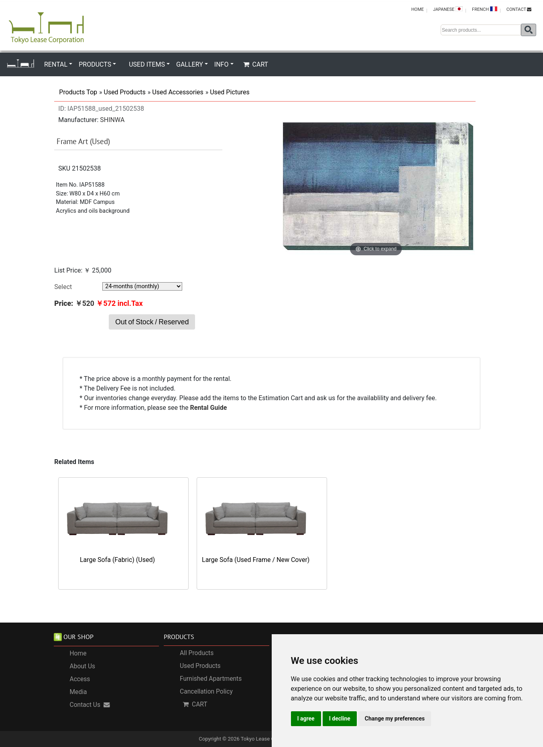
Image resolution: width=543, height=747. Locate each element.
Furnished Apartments (211, 678)
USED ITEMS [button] (147, 64)
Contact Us (90, 704)
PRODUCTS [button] (95, 64)
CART (255, 64)
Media (78, 692)
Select (63, 287)
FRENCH (484, 9)
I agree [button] (306, 718)
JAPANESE (448, 9)
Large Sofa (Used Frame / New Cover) (255, 560)
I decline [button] (339, 718)
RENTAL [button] (55, 64)
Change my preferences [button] (395, 718)
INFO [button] (221, 64)
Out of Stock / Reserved (152, 322)
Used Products (125, 92)
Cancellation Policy (206, 691)
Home (78, 653)
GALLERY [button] (189, 64)
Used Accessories (177, 92)
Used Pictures (230, 92)
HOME (417, 9)
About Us (83, 666)
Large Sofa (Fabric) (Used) (117, 560)
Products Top (78, 92)
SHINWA (112, 120)
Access (80, 679)
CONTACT (518, 9)
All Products (197, 653)
